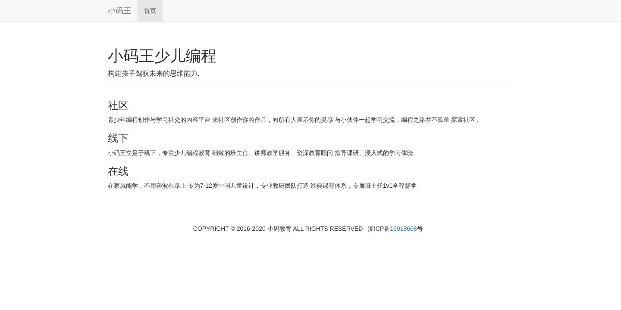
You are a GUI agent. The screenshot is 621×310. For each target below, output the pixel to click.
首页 (150, 10)
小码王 (119, 10)
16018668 (403, 228)
